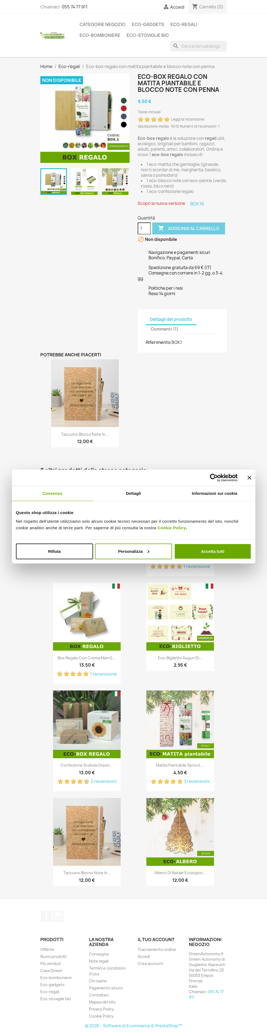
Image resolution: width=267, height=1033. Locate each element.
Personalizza (133, 551)
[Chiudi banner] (249, 478)
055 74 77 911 (75, 7)
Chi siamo (98, 980)
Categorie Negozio (103, 24)
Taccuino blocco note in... (84, 434)
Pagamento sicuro (106, 987)
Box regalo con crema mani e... (87, 657)
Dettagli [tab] (133, 493)
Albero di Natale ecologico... (180, 872)
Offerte (47, 949)
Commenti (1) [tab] (165, 329)
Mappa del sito (102, 1002)
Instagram (58, 916)
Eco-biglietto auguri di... (180, 657)
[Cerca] (198, 46)
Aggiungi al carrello (188, 228)
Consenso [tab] (52, 493)
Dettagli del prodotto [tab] (171, 319)
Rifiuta (54, 551)
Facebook (46, 916)
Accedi (144, 956)
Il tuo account (156, 939)
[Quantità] (144, 228)
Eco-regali (183, 24)
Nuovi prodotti (53, 956)
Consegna (98, 954)
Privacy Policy (101, 1009)
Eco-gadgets (148, 24)
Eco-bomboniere (100, 35)
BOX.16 (197, 204)
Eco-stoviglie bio (148, 35)
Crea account (150, 963)
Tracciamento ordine (157, 949)
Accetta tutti (213, 551)
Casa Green (51, 970)
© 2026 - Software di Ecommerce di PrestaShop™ (133, 1026)
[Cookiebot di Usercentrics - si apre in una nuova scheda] (214, 478)
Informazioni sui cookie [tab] (215, 493)
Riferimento (158, 342)
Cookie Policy (171, 527)
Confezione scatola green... (87, 765)
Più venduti (50, 963)
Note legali (98, 961)
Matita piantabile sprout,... (180, 765)
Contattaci (99, 995)
